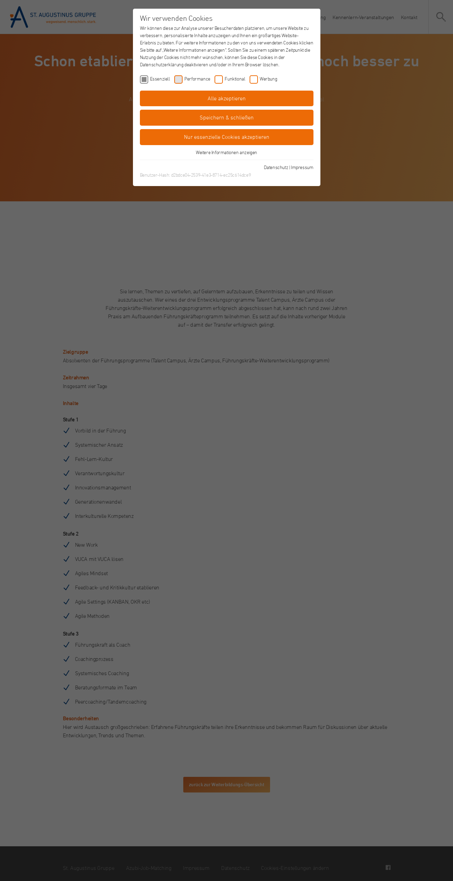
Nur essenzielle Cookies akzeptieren (226, 137)
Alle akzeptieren (227, 98)
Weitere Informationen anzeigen (226, 152)
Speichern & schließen (227, 117)
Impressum (302, 167)
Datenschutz (276, 167)
